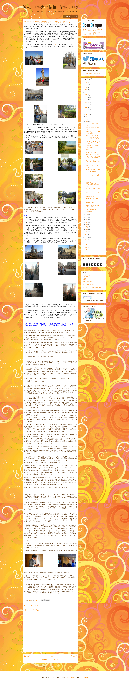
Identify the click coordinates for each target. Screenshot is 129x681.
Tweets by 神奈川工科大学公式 (91, 73)
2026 (86, 82)
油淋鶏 (87, 150)
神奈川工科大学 (87, 276)
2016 (86, 107)
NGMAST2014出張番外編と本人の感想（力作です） (93, 171)
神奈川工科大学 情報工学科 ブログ (51, 7)
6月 (87, 219)
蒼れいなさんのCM (91, 152)
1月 (87, 232)
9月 (87, 121)
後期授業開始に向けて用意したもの (93, 205)
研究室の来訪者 (90, 196)
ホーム (50, 656)
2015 (86, 109)
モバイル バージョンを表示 (50, 659)
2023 (86, 90)
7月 (87, 217)
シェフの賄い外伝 (91, 209)
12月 (87, 114)
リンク (55, 44)
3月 (87, 227)
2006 (86, 252)
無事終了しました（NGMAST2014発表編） (92, 184)
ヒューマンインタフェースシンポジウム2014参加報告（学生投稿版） (93, 156)
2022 (86, 92)
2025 (86, 85)
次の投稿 (27, 656)
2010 (86, 242)
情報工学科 (86, 279)
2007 (86, 249)
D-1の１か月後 (90, 202)
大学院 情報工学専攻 (88, 284)
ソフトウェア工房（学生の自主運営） (93, 287)
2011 (86, 240)
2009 (86, 244)
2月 (87, 229)
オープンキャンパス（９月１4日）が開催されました (93, 161)
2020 (86, 97)
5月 (87, 222)
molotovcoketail (70, 677)
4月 (87, 224)
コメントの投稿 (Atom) (52, 666)
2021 (86, 95)
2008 (86, 247)
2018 (86, 102)
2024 (86, 87)
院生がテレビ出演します (93, 135)
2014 (86, 112)
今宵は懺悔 (89, 211)
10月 (87, 119)
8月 (87, 214)
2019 (86, 99)
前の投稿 (74, 656)
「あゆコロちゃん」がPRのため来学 (93, 132)
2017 (86, 104)
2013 (86, 235)
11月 (87, 116)
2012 (86, 237)
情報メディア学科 (88, 281)
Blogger (86, 677)
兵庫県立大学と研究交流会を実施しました (93, 146)
